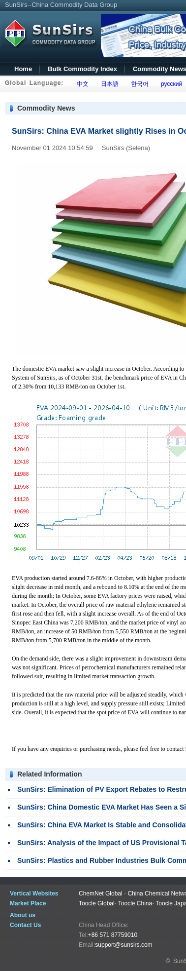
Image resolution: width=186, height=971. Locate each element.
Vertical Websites (34, 893)
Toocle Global (97, 903)
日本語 (108, 83)
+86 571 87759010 (112, 935)
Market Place (28, 903)
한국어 (138, 83)
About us (22, 915)
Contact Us (25, 925)
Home (23, 69)
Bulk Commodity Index (82, 69)
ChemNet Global (101, 893)
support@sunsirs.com (123, 944)
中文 (81, 83)
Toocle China (135, 903)
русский (169, 83)
